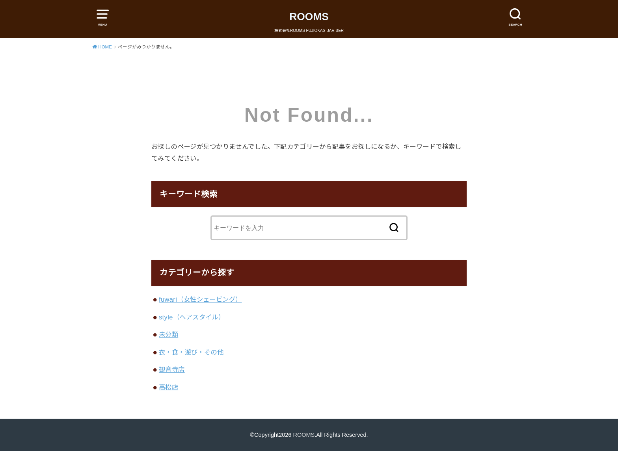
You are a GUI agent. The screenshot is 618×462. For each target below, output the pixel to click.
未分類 (168, 334)
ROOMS (309, 16)
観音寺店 (172, 369)
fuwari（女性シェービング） (200, 299)
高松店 (168, 387)
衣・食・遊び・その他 (191, 352)
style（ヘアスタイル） (192, 317)
